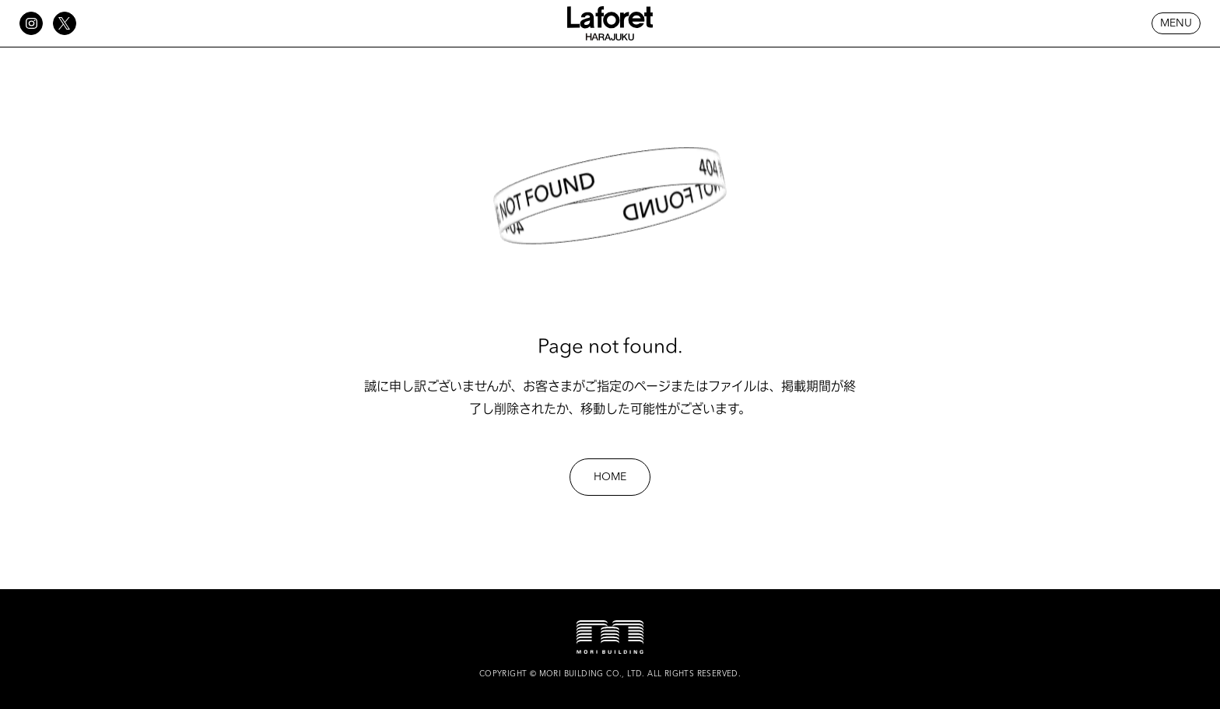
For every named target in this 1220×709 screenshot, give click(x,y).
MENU (1176, 23)
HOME (610, 477)
